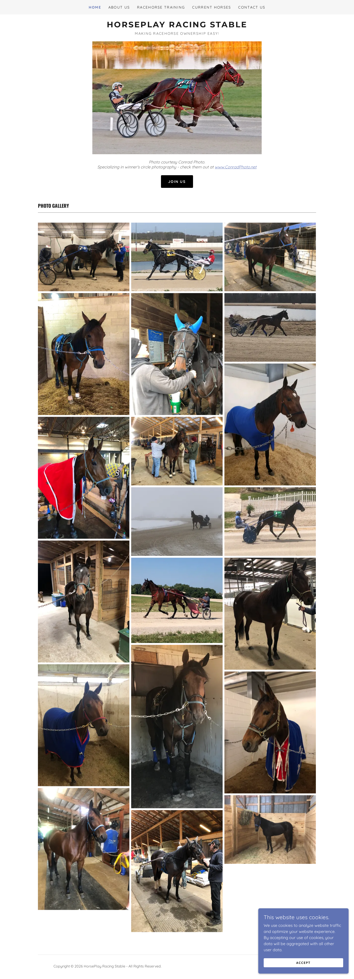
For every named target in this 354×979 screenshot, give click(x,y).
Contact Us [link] (251, 7)
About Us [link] (119, 7)
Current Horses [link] (211, 7)
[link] (177, 25)
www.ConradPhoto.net (235, 167)
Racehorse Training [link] (161, 7)
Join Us (177, 181)
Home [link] (95, 7)
